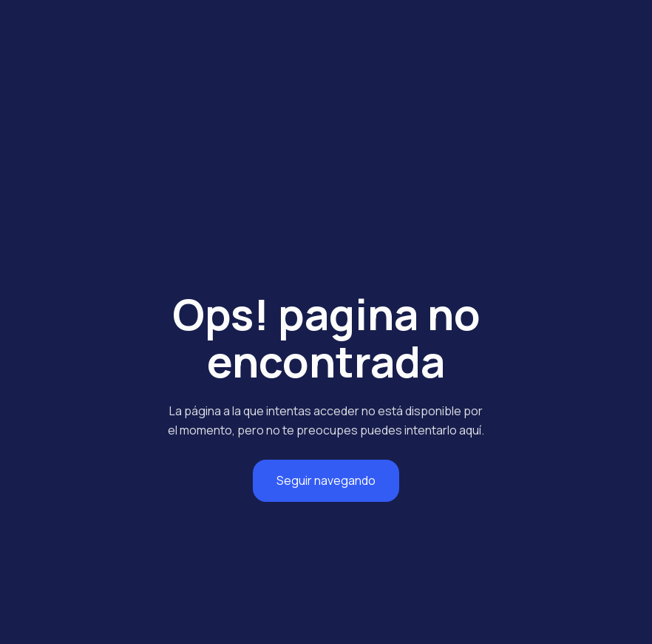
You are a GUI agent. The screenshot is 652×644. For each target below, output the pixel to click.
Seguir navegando (326, 480)
